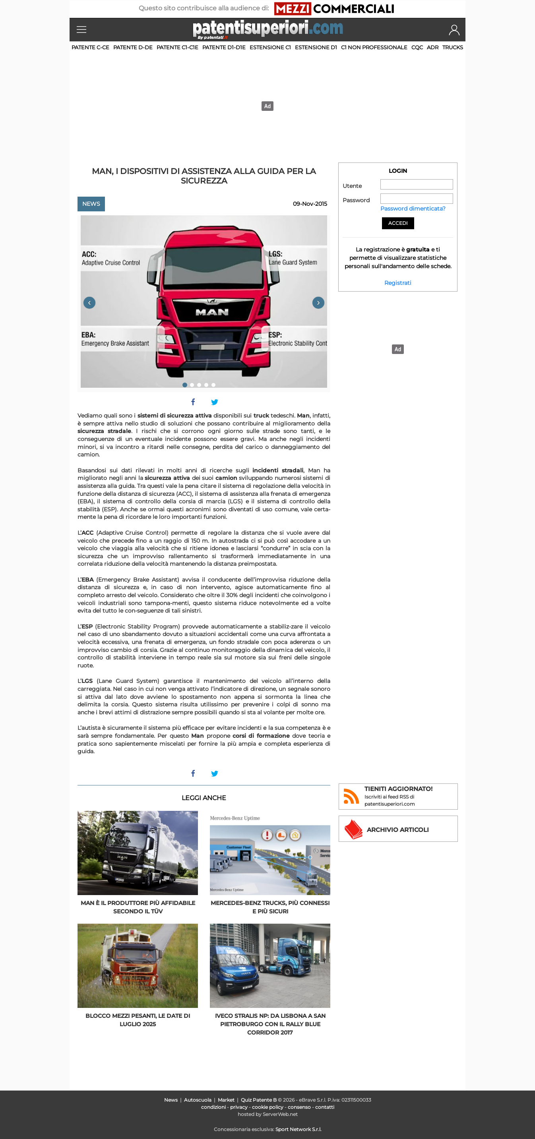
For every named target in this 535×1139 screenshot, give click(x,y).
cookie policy (267, 1107)
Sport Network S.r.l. (298, 1129)
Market (226, 1100)
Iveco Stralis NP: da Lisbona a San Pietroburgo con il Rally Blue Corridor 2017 (270, 1024)
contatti (324, 1107)
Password (356, 200)
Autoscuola (197, 1100)
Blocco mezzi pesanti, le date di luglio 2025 (137, 1020)
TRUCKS (452, 47)
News (91, 203)
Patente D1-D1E (224, 47)
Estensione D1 (316, 47)
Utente (352, 186)
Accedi (398, 223)
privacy (239, 1107)
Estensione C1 (270, 47)
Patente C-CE (90, 47)
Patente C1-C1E (177, 47)
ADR (432, 47)
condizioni (213, 1107)
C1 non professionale (374, 47)
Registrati (397, 282)
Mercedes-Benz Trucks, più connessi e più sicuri (270, 907)
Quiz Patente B (259, 1100)
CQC (417, 47)
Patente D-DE (133, 47)
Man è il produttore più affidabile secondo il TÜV (138, 907)
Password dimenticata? (413, 208)
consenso (299, 1107)
